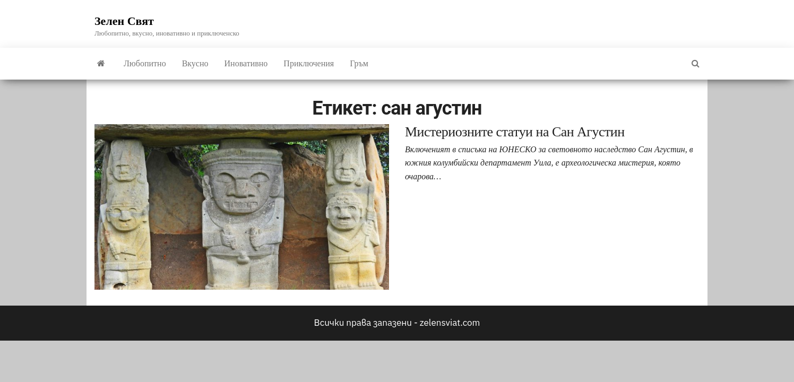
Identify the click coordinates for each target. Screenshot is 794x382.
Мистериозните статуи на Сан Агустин (515, 132)
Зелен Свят (124, 21)
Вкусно (195, 63)
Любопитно (145, 63)
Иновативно (246, 63)
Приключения (308, 63)
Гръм (359, 63)
